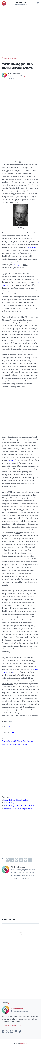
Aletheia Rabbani (17, 1008)
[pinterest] (25, 860)
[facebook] (8, 860)
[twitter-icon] (7, 1031)
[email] (30, 860)
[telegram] (21, 860)
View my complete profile (12, 1025)
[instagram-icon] (11, 1031)
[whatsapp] (16, 860)
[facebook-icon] (3, 1031)
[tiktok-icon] (20, 1031)
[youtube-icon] (16, 1031)
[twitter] (12, 860)
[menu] (4, 3)
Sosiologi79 (20, 2)
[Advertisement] (20, 32)
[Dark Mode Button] (38, 3)
